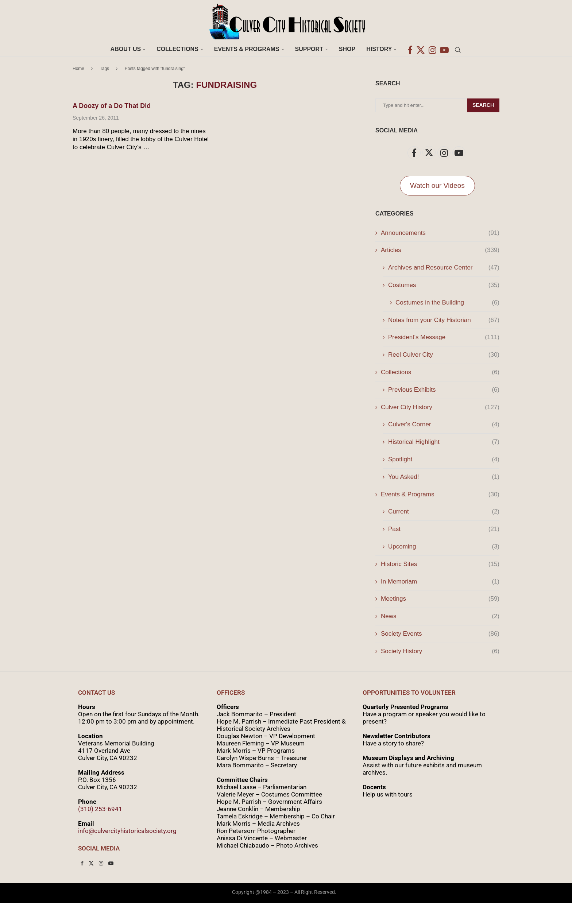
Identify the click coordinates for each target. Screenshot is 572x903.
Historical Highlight (443, 442)
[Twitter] (420, 49)
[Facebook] (410, 49)
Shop (347, 49)
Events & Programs (246, 49)
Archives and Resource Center (443, 267)
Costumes (443, 285)
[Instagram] (432, 49)
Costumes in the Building (447, 302)
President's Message (443, 337)
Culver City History (440, 407)
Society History (440, 651)
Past (443, 529)
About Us (126, 49)
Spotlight (443, 459)
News (440, 616)
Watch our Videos (437, 185)
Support (309, 49)
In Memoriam (440, 581)
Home (78, 68)
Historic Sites (440, 564)
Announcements (440, 233)
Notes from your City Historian (443, 320)
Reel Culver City (443, 354)
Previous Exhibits (443, 389)
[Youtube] (444, 49)
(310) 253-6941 (100, 809)
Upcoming (443, 546)
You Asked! (443, 477)
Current (443, 511)
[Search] (457, 49)
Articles (440, 250)
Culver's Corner (443, 424)
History (379, 49)
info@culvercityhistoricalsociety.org (127, 830)
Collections (177, 49)
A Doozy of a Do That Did (112, 105)
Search (483, 105)
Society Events (440, 633)
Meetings (440, 598)
